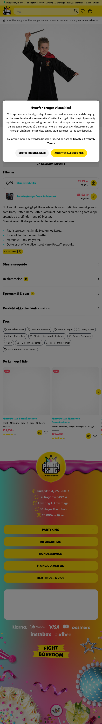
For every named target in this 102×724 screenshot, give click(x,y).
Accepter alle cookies (69, 153)
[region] (51, 131)
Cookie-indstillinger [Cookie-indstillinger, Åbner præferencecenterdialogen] (32, 153)
